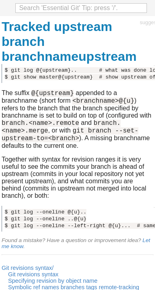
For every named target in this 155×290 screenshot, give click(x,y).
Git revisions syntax (33, 280)
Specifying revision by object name (53, 287)
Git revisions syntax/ (28, 274)
